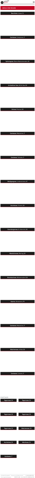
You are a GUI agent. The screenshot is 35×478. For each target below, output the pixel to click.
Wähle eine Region (9, 8)
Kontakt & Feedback (5, 475)
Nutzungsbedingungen (6, 477)
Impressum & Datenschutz (17, 475)
